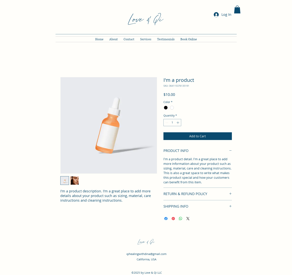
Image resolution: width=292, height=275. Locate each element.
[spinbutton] (172, 122)
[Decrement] (166, 122)
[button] (237, 9)
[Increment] (178, 122)
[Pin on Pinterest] (173, 218)
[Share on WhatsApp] (180, 218)
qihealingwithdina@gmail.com (146, 254)
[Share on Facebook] (166, 218)
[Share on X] (188, 218)
